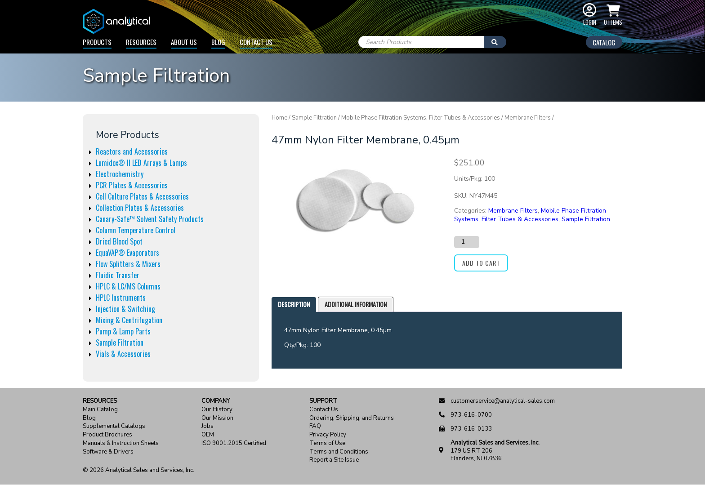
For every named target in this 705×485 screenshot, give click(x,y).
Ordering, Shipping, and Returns (351, 418)
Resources (141, 42)
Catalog (604, 42)
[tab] (294, 304)
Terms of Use (327, 443)
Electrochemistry (119, 174)
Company (215, 401)
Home (279, 118)
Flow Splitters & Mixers (128, 263)
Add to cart (481, 262)
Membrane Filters (527, 118)
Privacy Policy (327, 435)
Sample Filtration (119, 342)
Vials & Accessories (123, 353)
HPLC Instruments (121, 297)
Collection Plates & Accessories (140, 207)
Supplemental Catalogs (114, 426)
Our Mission (217, 418)
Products (97, 42)
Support (323, 401)
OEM (207, 435)
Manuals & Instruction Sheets (121, 443)
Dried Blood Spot (119, 241)
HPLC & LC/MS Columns (128, 286)
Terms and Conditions (338, 452)
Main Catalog (100, 410)
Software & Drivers (108, 452)
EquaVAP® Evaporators (127, 252)
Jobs (207, 426)
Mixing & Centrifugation (129, 320)
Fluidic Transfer (117, 275)
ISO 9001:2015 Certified (233, 443)
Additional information (356, 304)
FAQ (315, 426)
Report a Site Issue (334, 460)
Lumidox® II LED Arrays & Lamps (141, 162)
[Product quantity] (466, 242)
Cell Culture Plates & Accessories (142, 196)
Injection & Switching (125, 308)
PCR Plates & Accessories (132, 185)
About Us (184, 42)
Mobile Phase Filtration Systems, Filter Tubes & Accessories (420, 118)
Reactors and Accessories (132, 151)
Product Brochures (107, 435)
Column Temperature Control (135, 230)
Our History (216, 410)
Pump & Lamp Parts (123, 331)
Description (294, 304)
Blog (218, 42)
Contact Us (256, 42)
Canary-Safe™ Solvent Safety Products (150, 219)
